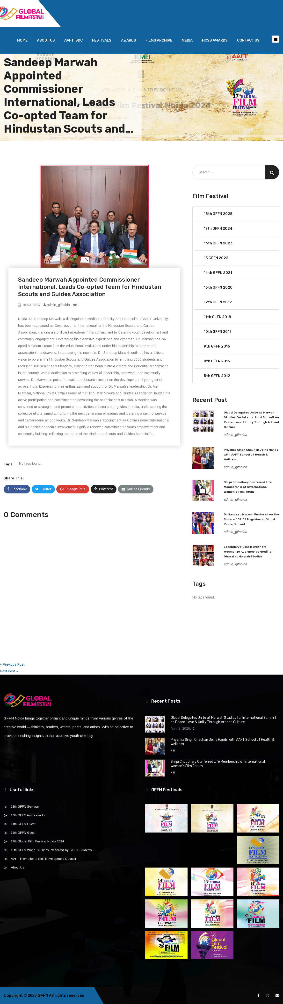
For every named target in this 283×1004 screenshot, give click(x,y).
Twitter (43, 489)
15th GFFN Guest (23, 832)
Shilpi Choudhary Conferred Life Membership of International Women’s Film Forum (248, 486)
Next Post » (9, 671)
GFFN (42, 995)
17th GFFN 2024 (218, 228)
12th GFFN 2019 (218, 302)
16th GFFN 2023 (218, 243)
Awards (128, 40)
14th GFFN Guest (23, 824)
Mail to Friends (136, 489)
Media (187, 40)
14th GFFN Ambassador (28, 815)
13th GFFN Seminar (25, 806)
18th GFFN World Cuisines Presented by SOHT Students (51, 850)
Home (22, 40)
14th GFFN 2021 (218, 273)
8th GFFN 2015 (217, 361)
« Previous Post (12, 664)
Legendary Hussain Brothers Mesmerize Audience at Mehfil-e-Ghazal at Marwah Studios (248, 551)
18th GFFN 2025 (218, 214)
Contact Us (248, 40)
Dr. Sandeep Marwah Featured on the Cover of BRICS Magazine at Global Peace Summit (251, 519)
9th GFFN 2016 (217, 346)
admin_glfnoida (57, 305)
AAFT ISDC (73, 40)
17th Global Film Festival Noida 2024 (37, 841)
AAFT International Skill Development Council (43, 859)
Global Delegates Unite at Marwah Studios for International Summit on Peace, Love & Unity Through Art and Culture (223, 720)
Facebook (17, 489)
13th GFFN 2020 (218, 287)
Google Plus (73, 489)
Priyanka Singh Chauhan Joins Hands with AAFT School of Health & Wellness (251, 454)
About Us (46, 40)
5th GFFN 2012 (217, 376)
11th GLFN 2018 (217, 317)
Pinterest (103, 489)
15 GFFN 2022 (216, 258)
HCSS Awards (215, 40)
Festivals (101, 40)
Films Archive (158, 40)
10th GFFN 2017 (218, 331)
